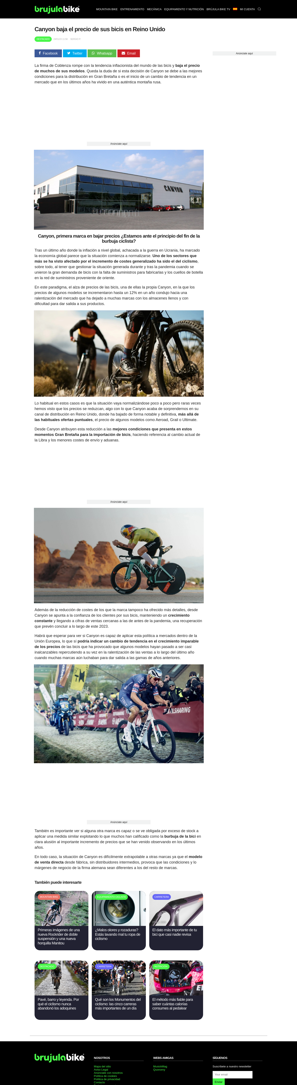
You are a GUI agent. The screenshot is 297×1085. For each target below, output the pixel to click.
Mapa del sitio (102, 1064)
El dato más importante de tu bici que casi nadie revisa (174, 929)
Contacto (99, 1079)
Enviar (219, 1079)
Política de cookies (105, 1073)
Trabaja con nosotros (107, 1083)
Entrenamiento (132, 9)
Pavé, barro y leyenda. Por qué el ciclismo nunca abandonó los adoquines (58, 1001)
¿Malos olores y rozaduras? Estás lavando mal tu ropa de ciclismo (117, 931)
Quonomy (159, 1067)
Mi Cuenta (247, 9)
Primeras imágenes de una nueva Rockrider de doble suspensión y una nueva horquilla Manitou (59, 934)
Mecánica (154, 9)
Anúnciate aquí (118, 143)
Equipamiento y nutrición (184, 9)
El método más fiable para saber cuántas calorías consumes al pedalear (172, 1001)
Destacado (43, 39)
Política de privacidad (107, 1076)
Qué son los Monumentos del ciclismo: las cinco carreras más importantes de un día (118, 1001)
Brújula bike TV (218, 9)
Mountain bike (107, 9)
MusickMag (160, 1064)
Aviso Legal (101, 1067)
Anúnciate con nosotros (108, 1070)
